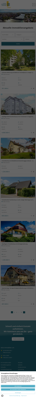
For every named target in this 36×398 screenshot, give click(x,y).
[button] (2, 395)
